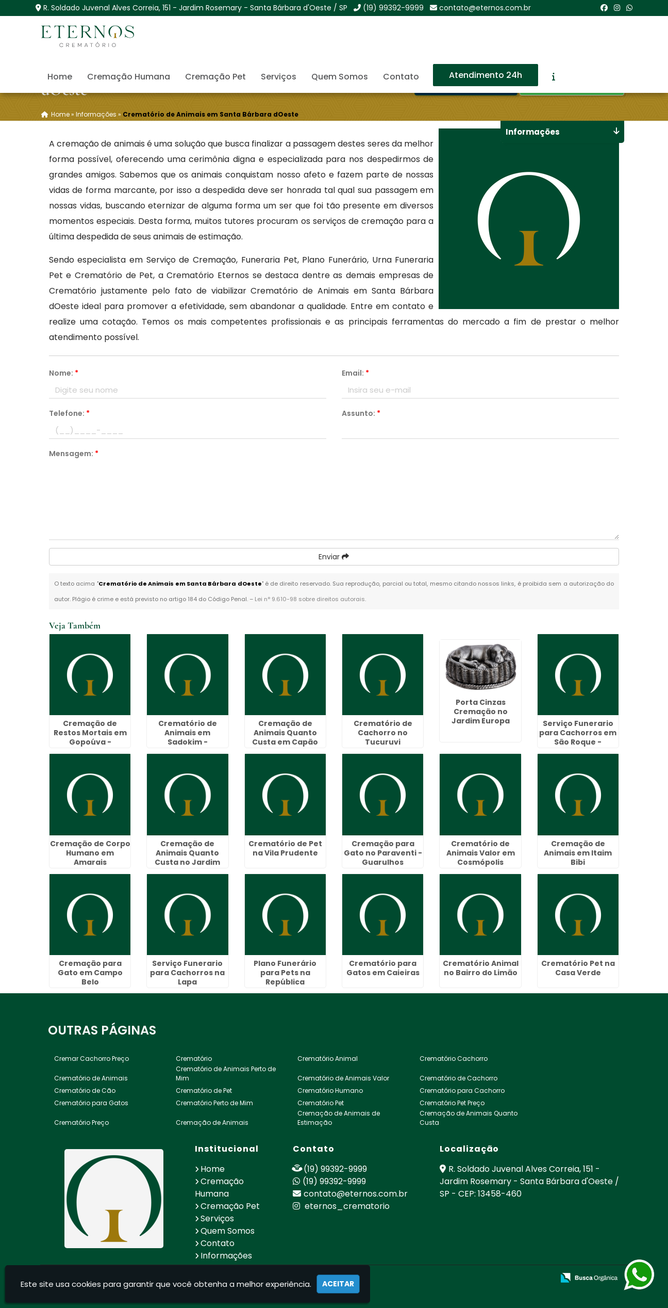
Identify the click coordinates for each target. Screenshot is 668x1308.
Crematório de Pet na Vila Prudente (285, 848)
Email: (355, 373)
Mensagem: (73, 453)
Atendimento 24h (485, 75)
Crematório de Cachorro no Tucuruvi (383, 732)
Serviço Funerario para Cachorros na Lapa (187, 972)
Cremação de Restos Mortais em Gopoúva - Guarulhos (90, 737)
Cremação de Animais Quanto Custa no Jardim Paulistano (187, 857)
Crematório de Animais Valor (343, 1078)
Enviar (334, 557)
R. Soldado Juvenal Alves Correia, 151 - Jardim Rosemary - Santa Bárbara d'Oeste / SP (195, 8)
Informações (226, 1256)
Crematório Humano (330, 1090)
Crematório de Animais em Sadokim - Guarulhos (187, 737)
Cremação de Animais (212, 1122)
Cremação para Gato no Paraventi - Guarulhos (383, 852)
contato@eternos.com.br (485, 8)
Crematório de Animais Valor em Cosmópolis (480, 852)
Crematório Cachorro (454, 1058)
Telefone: (69, 413)
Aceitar (338, 1284)
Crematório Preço (81, 1122)
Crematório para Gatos (91, 1103)
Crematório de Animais (91, 1078)
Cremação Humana (128, 77)
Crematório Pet (320, 1103)
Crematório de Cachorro (458, 1078)
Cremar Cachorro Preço (91, 1058)
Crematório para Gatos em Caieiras (383, 968)
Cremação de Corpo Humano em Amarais (90, 852)
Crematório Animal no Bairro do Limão (481, 968)
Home (59, 77)
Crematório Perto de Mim (214, 1103)
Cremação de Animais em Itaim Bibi (578, 852)
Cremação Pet (215, 77)
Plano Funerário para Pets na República (285, 972)
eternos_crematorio (341, 1206)
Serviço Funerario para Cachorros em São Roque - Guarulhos (577, 737)
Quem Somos (339, 77)
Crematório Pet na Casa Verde (578, 968)
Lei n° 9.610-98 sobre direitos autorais (310, 599)
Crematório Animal (327, 1058)
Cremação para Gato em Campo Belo (90, 972)
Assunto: (361, 413)
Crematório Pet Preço (452, 1103)
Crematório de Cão (84, 1090)
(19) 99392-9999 (393, 8)
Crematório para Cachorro (462, 1090)
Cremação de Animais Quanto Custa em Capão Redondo (285, 737)
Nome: (63, 373)
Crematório (194, 1058)
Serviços (278, 77)
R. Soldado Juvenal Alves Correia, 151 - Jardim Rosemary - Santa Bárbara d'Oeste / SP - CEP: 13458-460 (529, 1181)
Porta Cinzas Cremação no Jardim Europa (481, 711)
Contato (401, 77)
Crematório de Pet (204, 1090)
